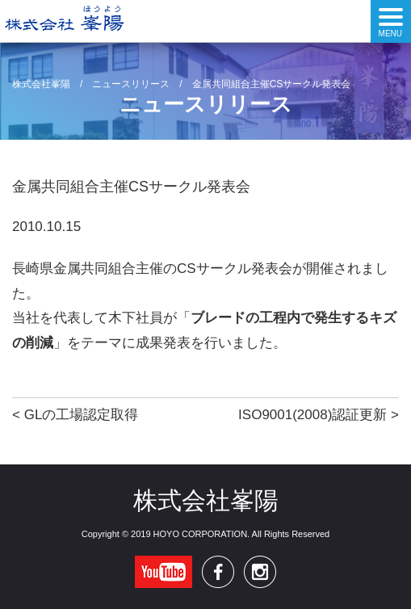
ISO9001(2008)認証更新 (312, 414)
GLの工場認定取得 (81, 414)
